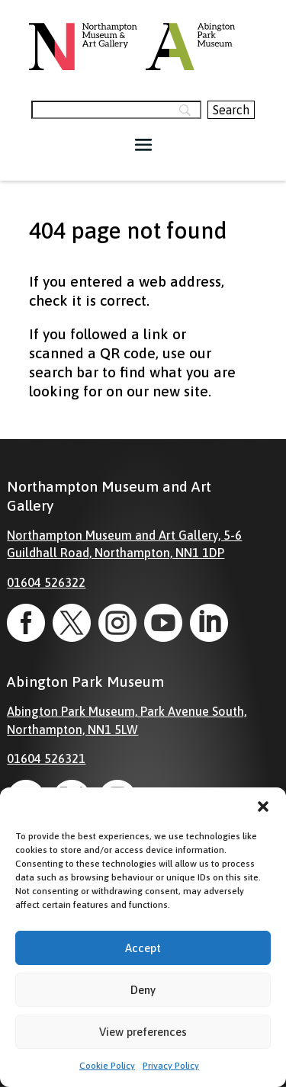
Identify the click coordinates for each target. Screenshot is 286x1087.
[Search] (116, 110)
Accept (143, 947)
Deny (143, 989)
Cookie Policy (107, 1065)
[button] (263, 806)
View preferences (143, 1031)
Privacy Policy (171, 1065)
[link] (26, 623)
